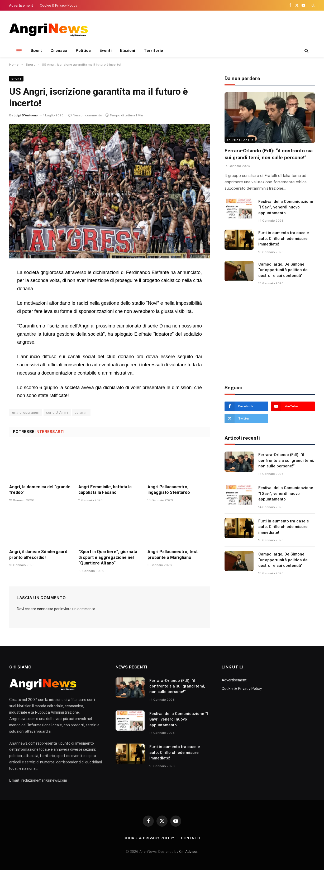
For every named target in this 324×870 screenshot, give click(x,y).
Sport (36, 50)
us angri (81, 412)
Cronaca (58, 50)
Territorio (153, 50)
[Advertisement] (219, 29)
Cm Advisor (188, 852)
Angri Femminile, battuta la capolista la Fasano (105, 489)
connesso (45, 609)
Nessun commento (85, 115)
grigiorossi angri (26, 412)
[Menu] (19, 50)
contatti (191, 838)
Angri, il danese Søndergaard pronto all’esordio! (38, 554)
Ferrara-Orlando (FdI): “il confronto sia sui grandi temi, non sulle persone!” (269, 154)
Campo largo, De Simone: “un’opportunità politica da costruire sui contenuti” (283, 270)
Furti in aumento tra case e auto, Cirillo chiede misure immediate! (283, 238)
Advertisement (21, 5)
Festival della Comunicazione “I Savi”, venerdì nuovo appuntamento (285, 207)
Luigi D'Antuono (26, 115)
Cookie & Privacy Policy (58, 5)
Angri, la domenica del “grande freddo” (39, 489)
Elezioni (127, 50)
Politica (83, 50)
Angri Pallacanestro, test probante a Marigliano (172, 554)
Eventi (105, 50)
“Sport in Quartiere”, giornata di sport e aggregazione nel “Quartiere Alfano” (107, 557)
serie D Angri (57, 412)
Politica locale (240, 140)
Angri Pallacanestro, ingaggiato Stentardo (168, 489)
